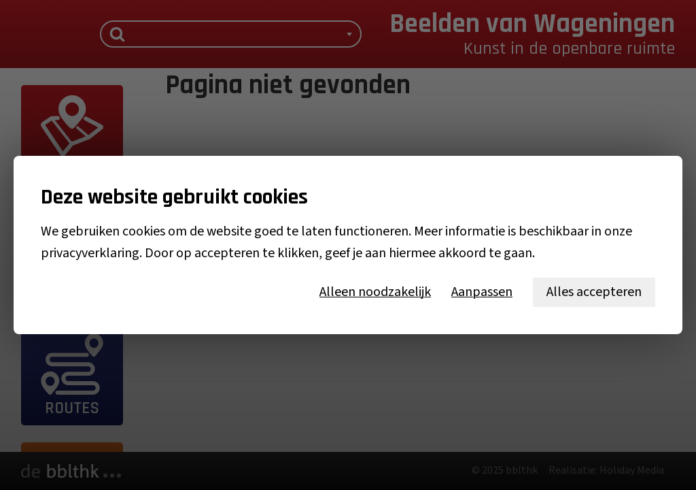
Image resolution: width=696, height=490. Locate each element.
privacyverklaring (90, 253)
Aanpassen (481, 291)
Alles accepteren (594, 291)
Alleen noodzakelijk (375, 291)
